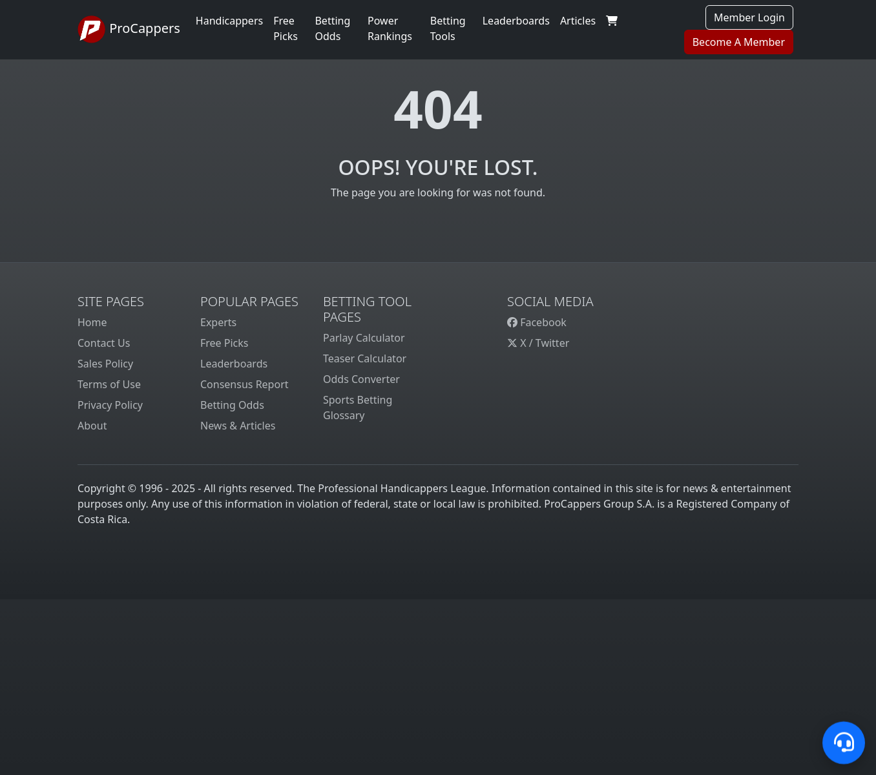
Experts (218, 322)
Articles (578, 21)
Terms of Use (109, 384)
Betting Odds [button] (332, 28)
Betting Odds (232, 405)
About (92, 425)
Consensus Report (244, 384)
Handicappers (229, 21)
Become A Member (739, 42)
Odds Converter (361, 379)
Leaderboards (516, 21)
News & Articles (237, 425)
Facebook (537, 322)
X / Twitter (538, 343)
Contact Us (104, 343)
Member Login (749, 17)
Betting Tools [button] (448, 28)
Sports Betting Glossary (357, 407)
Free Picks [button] (285, 28)
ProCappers (129, 30)
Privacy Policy (110, 405)
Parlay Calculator (364, 338)
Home (92, 322)
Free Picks (224, 343)
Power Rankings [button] (390, 28)
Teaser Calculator (364, 358)
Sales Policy (105, 363)
